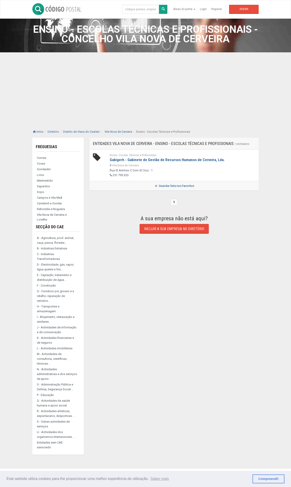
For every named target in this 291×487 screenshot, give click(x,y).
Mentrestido (45, 180)
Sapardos (43, 186)
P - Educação (45, 395)
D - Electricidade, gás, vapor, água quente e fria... (55, 267)
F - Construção (46, 285)
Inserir (244, 9)
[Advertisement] (145, 86)
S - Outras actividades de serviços (53, 424)
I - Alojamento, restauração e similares (55, 319)
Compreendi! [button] (268, 479)
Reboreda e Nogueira (51, 209)
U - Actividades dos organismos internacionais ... (56, 434)
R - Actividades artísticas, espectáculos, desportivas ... (56, 413)
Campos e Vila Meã (49, 197)
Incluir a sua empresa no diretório (174, 229)
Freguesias (46, 146)
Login (203, 9)
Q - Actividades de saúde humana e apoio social (53, 403)
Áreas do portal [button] (184, 9)
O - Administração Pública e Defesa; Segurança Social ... (55, 387)
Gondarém (44, 169)
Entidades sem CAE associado (50, 445)
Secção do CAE (50, 226)
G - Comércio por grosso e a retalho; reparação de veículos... (55, 295)
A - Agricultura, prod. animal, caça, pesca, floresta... (55, 240)
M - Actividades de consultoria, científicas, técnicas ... (52, 358)
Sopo (40, 192)
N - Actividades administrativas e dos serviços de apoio (57, 374)
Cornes (41, 158)
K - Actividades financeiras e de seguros (55, 340)
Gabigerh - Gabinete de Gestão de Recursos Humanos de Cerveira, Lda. (167, 159)
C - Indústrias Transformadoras (48, 256)
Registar (216, 9)
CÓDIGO (56, 9)
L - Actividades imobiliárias (54, 348)
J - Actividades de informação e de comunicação (57, 330)
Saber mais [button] (160, 479)
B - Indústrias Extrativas (52, 248)
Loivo (40, 175)
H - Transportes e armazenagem (48, 309)
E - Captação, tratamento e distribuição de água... (54, 277)
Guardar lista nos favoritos (174, 186)
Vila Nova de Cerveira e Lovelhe (52, 217)
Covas (41, 163)
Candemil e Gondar (49, 203)
